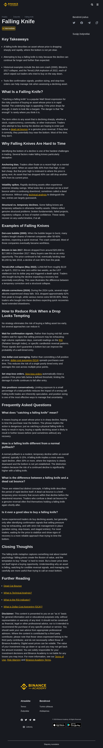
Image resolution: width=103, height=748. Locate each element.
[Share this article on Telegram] (89, 22)
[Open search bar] (91, 5)
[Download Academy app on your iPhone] (59, 725)
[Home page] (11, 4)
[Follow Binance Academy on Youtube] (34, 720)
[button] (97, 4)
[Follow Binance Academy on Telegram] (30, 720)
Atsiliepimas (44, 711)
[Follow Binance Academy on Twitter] (26, 720)
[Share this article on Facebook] (81, 22)
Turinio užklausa (46, 707)
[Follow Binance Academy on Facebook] (22, 720)
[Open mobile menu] (97, 5)
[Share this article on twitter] (74, 22)
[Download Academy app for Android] (73, 725)
